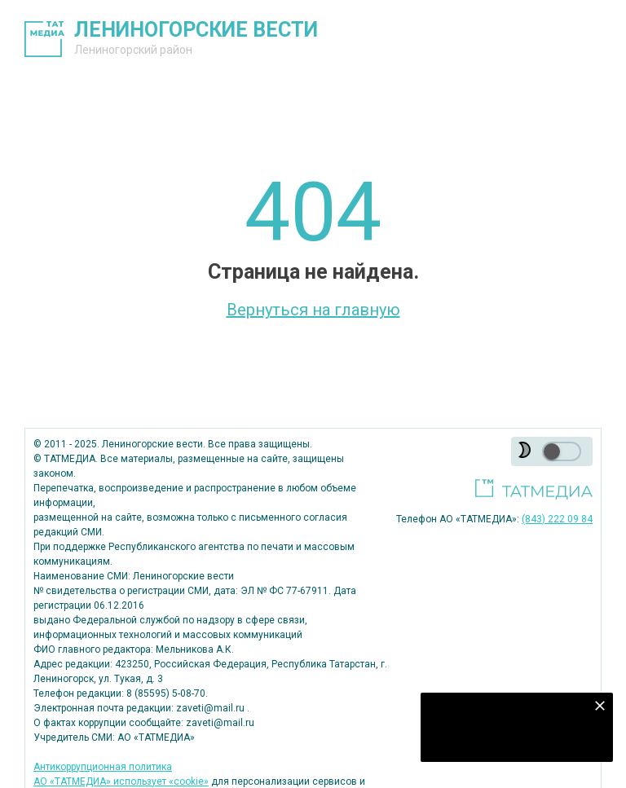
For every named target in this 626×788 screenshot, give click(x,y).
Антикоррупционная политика (102, 767)
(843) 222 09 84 (557, 519)
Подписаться (507, 738)
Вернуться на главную (313, 309)
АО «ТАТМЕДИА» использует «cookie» (121, 781)
